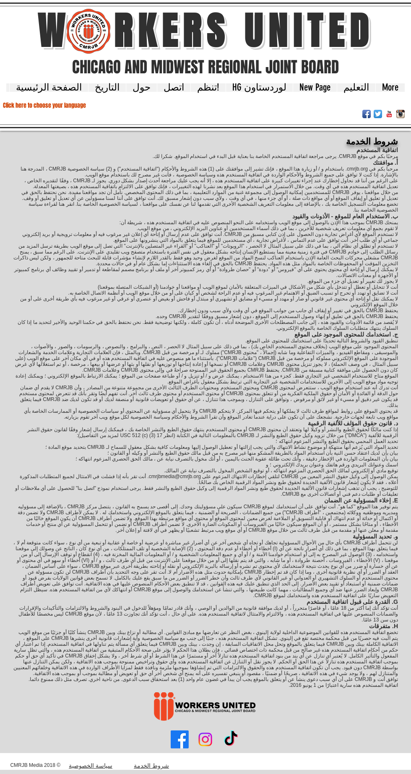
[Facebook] (180, 739)
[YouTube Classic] (389, 114)
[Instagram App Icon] (400, 114)
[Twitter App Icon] (378, 114)
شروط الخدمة (151, 765)
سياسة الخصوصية (90, 765)
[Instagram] (205, 739)
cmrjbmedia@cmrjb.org (175, 476)
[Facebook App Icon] (366, 114)
